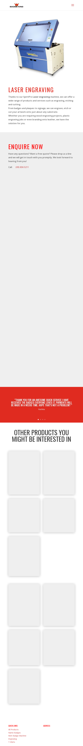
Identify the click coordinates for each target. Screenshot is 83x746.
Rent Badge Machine (17, 714)
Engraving (12, 717)
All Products (13, 708)
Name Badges (14, 711)
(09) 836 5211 (22, 167)
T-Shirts (11, 720)
